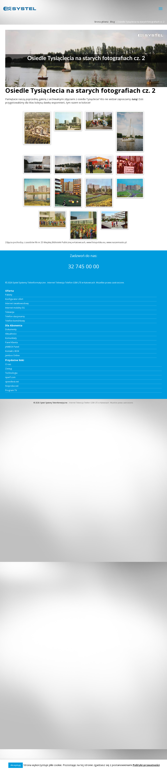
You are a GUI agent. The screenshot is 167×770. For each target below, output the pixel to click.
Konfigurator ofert (14, 299)
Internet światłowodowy (17, 303)
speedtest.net (12, 382)
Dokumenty (11, 329)
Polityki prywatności (146, 765)
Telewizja (9, 312)
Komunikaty (11, 338)
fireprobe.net (11, 386)
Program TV (11, 390)
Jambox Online (12, 355)
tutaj (134, 99)
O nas (8, 364)
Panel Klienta (11, 342)
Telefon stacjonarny (15, 316)
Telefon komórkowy (15, 321)
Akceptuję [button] (15, 765)
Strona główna (101, 21)
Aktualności (11, 334)
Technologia (11, 373)
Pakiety (8, 295)
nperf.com (10, 377)
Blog (112, 21)
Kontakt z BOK (12, 351)
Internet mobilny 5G (15, 308)
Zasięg (8, 369)
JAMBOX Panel (12, 347)
